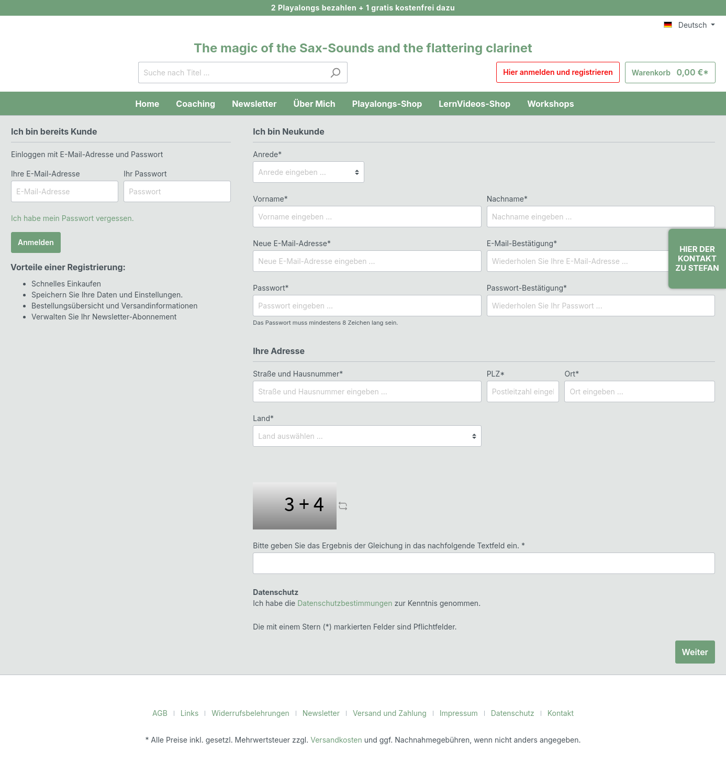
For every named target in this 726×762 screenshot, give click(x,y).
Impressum (454, 713)
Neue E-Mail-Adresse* (289, 243)
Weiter (695, 651)
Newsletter (323, 713)
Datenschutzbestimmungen (339, 603)
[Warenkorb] (673, 72)
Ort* (570, 373)
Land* (262, 418)
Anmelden (35, 242)
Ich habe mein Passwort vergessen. (69, 218)
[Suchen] (339, 72)
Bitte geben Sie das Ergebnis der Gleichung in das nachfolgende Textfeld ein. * (381, 545)
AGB (170, 713)
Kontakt (551, 713)
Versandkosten (337, 739)
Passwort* (269, 287)
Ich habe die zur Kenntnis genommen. (360, 597)
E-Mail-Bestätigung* (519, 243)
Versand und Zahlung (388, 713)
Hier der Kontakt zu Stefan (697, 258)
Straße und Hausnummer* (295, 373)
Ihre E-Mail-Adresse (43, 173)
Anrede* (266, 154)
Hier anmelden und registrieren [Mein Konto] (565, 73)
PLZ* (495, 373)
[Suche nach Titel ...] (234, 72)
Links (199, 713)
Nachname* (506, 198)
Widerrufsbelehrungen (257, 713)
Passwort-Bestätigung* (524, 287)
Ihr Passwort (144, 173)
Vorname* (269, 198)
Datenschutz (505, 713)
